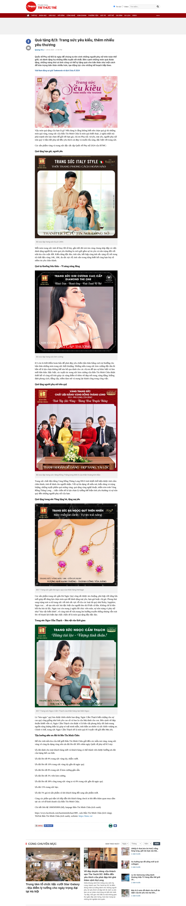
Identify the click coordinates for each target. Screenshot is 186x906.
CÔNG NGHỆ (71, 15)
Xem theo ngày (112, 844)
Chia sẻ (49, 826)
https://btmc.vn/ (86, 816)
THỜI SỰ (34, 15)
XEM (157, 844)
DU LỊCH (127, 15)
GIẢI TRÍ (103, 15)
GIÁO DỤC (52, 15)
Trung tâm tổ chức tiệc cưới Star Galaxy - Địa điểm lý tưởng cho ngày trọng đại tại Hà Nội (53, 888)
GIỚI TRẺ (111, 15)
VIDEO (134, 15)
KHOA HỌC (43, 15)
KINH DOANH (81, 15)
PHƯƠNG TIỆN (93, 15)
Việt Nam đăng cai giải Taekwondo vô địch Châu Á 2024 (57, 70)
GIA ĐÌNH (119, 15)
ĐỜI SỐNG (61, 15)
